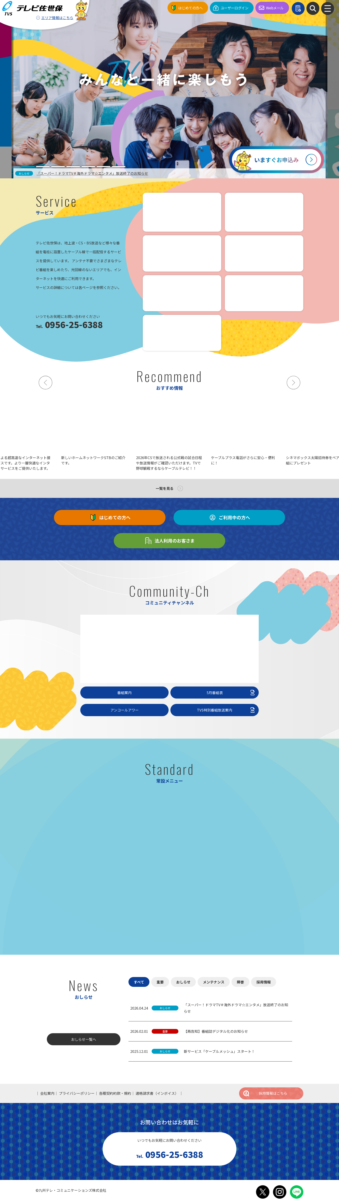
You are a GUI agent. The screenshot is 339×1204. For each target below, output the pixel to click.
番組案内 (124, 692)
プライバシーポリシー (77, 1093)
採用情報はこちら (265, 1093)
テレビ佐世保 (33, 8)
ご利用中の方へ (229, 517)
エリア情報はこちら (57, 17)
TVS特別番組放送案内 (226, 710)
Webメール (275, 7)
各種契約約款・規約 (115, 1093)
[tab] (27, 166)
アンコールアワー (124, 710)
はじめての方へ (190, 7)
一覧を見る (165, 488)
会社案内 (47, 1093)
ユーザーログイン (234, 7)
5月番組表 (231, 692)
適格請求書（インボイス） (157, 1093)
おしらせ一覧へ (83, 1039)
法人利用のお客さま (169, 541)
